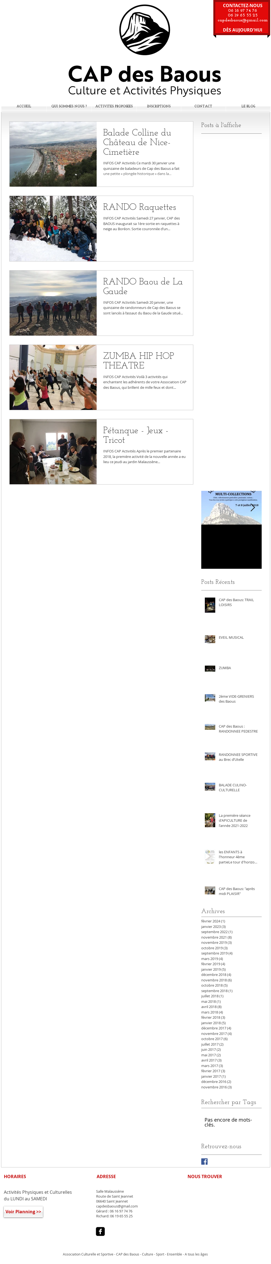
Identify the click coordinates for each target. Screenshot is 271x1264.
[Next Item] (252, 507)
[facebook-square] (100, 1231)
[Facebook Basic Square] (204, 1161)
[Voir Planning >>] (23, 1211)
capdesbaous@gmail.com (243, 20)
